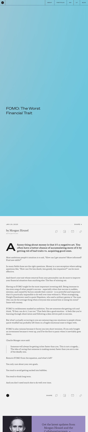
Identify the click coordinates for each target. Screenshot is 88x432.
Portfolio (61, 2)
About (49, 2)
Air (70, 2)
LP (77, 2)
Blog (84, 2)
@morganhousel (12, 233)
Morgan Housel (19, 230)
